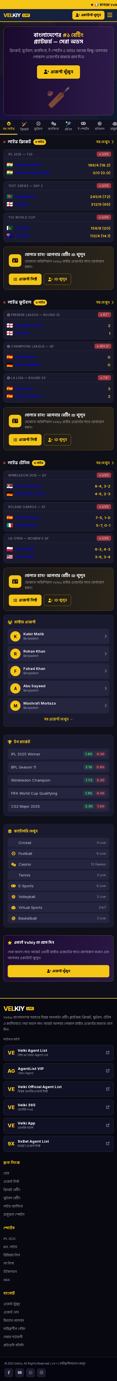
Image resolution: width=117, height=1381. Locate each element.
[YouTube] (19, 1372)
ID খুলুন (57, 279)
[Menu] (110, 15)
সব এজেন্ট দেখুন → (58, 719)
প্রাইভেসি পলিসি (13, 1345)
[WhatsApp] (30, 1372)
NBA (6, 1280)
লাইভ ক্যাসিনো (13, 1206)
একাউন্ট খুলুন (88, 15)
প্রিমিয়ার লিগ (11, 1255)
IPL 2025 (9, 1239)
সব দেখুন (105, 141)
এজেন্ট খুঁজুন (58, 72)
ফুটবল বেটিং (11, 1198)
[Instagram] (41, 1372)
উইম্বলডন (10, 1271)
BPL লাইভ (10, 1247)
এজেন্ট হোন (11, 1312)
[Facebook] (9, 1372)
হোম (6, 1173)
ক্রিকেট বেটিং (11, 1190)
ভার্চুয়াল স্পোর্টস (13, 1214)
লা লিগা (8, 1263)
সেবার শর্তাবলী (12, 1337)
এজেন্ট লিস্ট (25, 279)
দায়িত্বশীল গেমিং (14, 1329)
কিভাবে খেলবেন (13, 1320)
